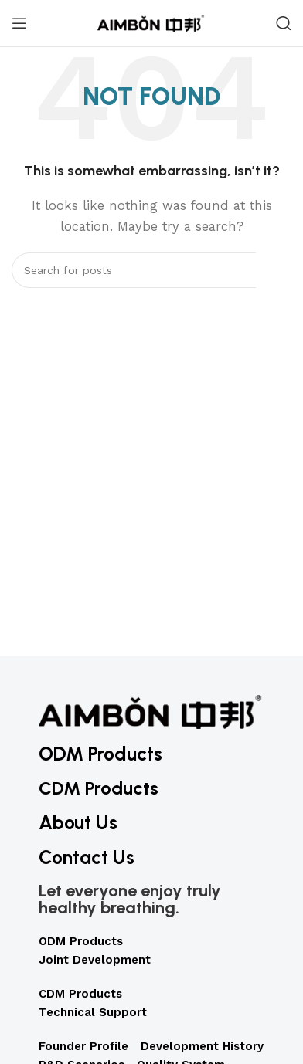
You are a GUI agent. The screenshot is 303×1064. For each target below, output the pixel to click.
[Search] (283, 23)
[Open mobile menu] (19, 23)
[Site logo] (151, 22)
